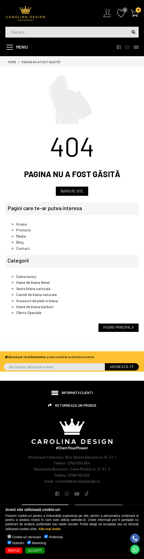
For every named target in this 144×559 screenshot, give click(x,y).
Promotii (23, 230)
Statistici (18, 543)
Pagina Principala (118, 327)
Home (12, 62)
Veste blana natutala (33, 288)
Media (21, 236)
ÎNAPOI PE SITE (72, 191)
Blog (19, 242)
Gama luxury (26, 276)
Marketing (39, 543)
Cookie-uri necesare (26, 537)
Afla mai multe (50, 529)
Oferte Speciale (28, 312)
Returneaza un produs (75, 405)
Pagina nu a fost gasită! (41, 62)
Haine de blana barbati (34, 306)
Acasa (21, 224)
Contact (23, 248)
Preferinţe (56, 537)
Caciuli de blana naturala (36, 294)
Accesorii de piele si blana (37, 300)
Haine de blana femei (33, 282)
